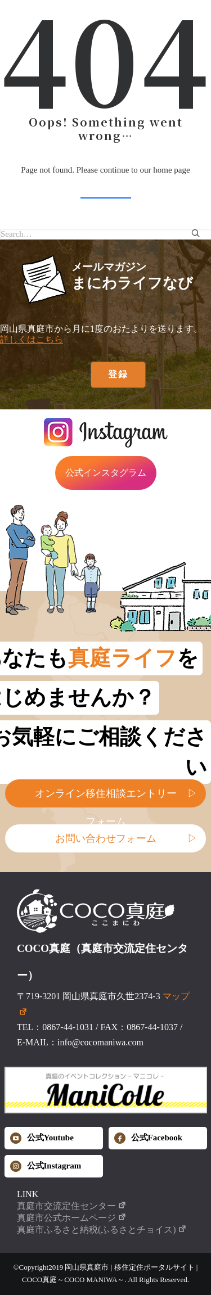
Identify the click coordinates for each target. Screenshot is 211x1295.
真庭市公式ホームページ (72, 1217)
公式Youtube (42, 1138)
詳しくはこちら (31, 339)
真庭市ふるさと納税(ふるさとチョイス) (102, 1229)
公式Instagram (46, 1166)
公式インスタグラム (105, 472)
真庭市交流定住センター (72, 1206)
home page (171, 169)
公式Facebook (148, 1138)
